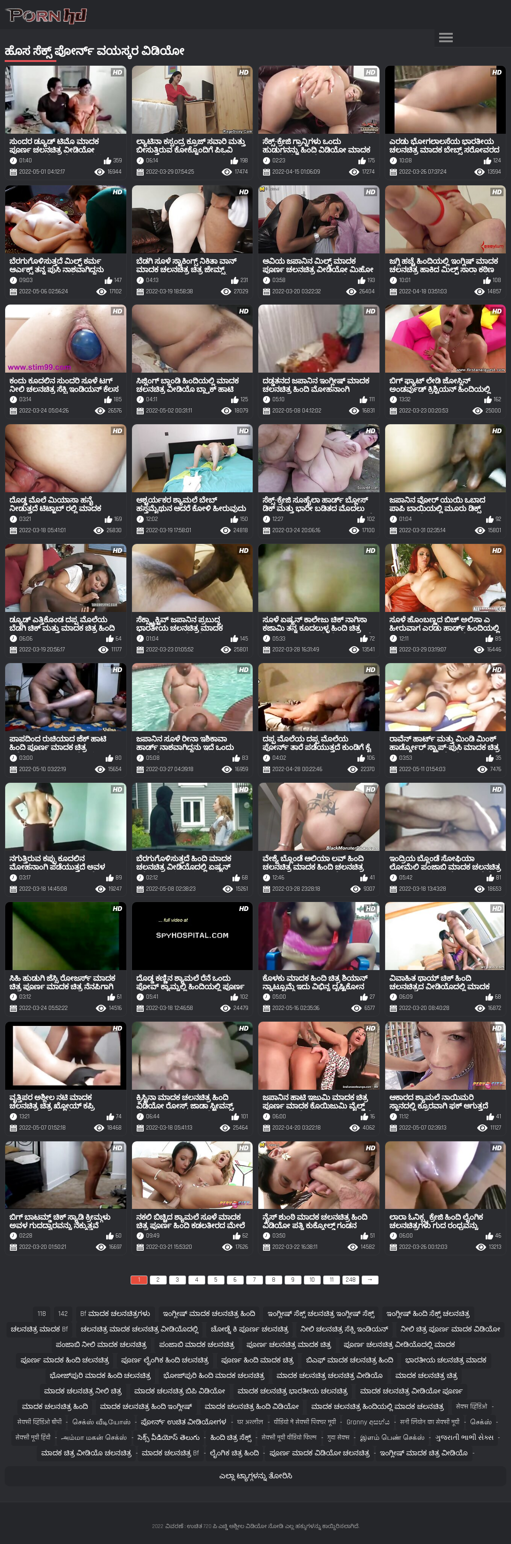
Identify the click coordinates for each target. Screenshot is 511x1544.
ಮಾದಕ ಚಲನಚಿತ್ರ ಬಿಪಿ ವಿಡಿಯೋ (179, 1391)
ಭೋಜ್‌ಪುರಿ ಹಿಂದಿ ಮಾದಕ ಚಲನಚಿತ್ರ (213, 1375)
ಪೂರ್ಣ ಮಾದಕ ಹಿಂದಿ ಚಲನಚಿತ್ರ (65, 1360)
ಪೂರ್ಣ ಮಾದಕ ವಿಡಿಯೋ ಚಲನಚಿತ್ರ (320, 1453)
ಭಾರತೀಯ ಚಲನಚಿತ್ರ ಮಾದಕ (446, 1360)
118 (42, 1313)
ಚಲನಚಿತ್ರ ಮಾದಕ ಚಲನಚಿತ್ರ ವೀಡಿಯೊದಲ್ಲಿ (139, 1329)
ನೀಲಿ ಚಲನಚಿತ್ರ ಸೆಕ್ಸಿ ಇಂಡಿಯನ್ (344, 1329)
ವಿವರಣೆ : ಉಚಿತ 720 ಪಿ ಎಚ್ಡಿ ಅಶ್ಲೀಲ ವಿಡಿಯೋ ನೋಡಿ (224, 1526)
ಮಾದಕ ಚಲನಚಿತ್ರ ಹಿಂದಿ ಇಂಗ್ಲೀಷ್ (146, 1406)
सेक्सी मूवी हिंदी (32, 1437)
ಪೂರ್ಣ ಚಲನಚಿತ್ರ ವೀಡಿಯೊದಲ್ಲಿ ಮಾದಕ (399, 1344)
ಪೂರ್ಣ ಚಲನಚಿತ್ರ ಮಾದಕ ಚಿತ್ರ (289, 1344)
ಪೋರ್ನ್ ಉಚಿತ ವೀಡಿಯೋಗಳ (183, 1422)
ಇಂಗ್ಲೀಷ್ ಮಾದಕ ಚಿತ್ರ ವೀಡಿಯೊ (424, 1453)
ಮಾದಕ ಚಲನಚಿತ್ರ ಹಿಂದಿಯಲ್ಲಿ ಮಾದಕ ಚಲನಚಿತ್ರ (377, 1406)
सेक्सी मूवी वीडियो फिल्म (289, 1437)
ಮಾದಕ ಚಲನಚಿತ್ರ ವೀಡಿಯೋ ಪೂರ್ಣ (411, 1391)
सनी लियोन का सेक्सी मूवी (429, 1422)
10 (312, 1280)
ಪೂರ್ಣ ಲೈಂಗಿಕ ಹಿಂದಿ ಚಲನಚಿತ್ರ (165, 1360)
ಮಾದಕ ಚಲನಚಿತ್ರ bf (170, 1453)
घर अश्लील (250, 1422)
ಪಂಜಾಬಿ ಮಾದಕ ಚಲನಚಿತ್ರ (196, 1344)
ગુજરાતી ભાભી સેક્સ (464, 1437)
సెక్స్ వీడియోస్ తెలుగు (169, 1437)
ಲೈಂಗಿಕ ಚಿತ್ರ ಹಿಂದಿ (234, 1453)
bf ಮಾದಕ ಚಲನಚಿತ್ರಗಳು (115, 1313)
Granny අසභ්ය (368, 1422)
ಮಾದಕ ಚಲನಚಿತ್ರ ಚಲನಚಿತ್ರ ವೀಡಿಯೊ (330, 1375)
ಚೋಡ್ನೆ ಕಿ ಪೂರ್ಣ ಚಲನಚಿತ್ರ (249, 1329)
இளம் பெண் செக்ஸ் (392, 1437)
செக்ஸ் (481, 1422)
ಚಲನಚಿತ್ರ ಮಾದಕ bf (39, 1329)
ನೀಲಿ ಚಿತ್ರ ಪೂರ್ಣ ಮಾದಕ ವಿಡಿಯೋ (450, 1329)
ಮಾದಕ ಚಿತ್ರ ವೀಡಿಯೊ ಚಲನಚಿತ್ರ (86, 1453)
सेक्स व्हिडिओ (471, 1406)
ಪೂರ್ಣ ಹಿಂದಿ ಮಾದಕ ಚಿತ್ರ (257, 1360)
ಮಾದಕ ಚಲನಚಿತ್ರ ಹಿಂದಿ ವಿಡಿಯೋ (252, 1406)
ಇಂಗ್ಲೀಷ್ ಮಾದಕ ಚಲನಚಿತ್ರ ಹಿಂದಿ (209, 1313)
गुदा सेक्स (338, 1437)
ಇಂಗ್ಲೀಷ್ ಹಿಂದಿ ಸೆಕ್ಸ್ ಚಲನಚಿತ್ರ (428, 1313)
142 (63, 1313)
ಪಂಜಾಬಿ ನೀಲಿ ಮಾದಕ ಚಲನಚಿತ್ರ (101, 1344)
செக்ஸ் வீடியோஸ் (101, 1422)
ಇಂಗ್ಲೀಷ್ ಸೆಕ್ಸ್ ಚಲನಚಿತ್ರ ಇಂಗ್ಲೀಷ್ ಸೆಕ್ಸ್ (321, 1313)
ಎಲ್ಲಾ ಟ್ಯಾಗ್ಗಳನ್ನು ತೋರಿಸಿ (255, 1476)
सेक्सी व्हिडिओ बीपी (39, 1422)
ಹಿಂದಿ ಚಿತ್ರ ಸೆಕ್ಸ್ (230, 1437)
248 (351, 1280)
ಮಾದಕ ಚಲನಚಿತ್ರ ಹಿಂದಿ (55, 1406)
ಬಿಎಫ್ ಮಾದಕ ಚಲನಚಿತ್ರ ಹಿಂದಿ (349, 1360)
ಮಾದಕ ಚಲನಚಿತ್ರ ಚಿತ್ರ (426, 1375)
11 (331, 1280)
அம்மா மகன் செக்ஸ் (94, 1437)
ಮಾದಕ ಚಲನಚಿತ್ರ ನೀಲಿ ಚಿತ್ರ (83, 1391)
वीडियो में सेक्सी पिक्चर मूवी (305, 1422)
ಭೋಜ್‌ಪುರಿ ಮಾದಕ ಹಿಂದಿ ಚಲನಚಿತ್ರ (100, 1375)
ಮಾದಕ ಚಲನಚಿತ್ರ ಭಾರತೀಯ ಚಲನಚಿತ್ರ (293, 1391)
